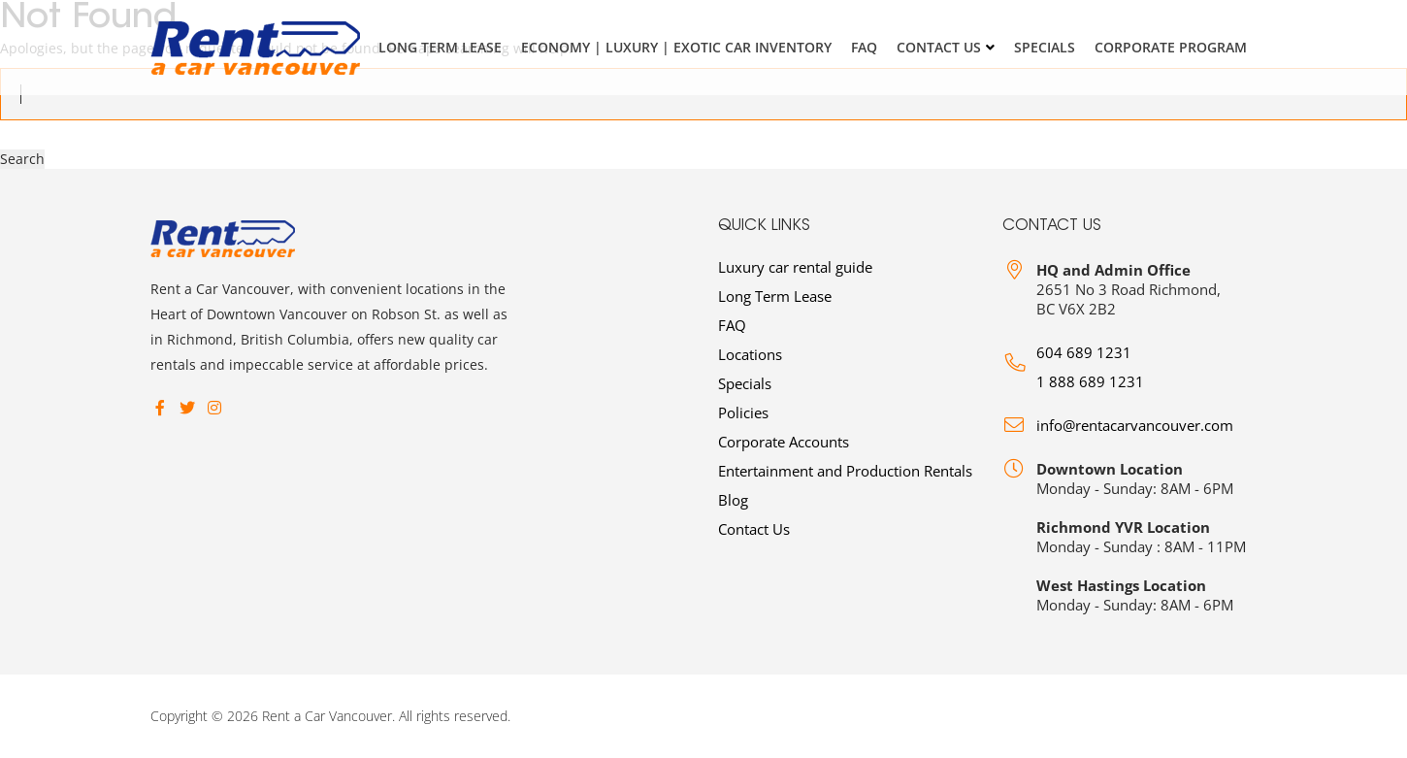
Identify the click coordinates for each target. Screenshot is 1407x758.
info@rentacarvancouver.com (1134, 425)
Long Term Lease (440, 47)
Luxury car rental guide (795, 267)
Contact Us (939, 47)
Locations (750, 354)
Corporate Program (1171, 47)
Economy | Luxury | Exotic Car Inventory (676, 47)
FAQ (864, 47)
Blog (733, 500)
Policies (743, 412)
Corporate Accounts (783, 441)
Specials (1044, 47)
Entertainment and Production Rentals (845, 470)
